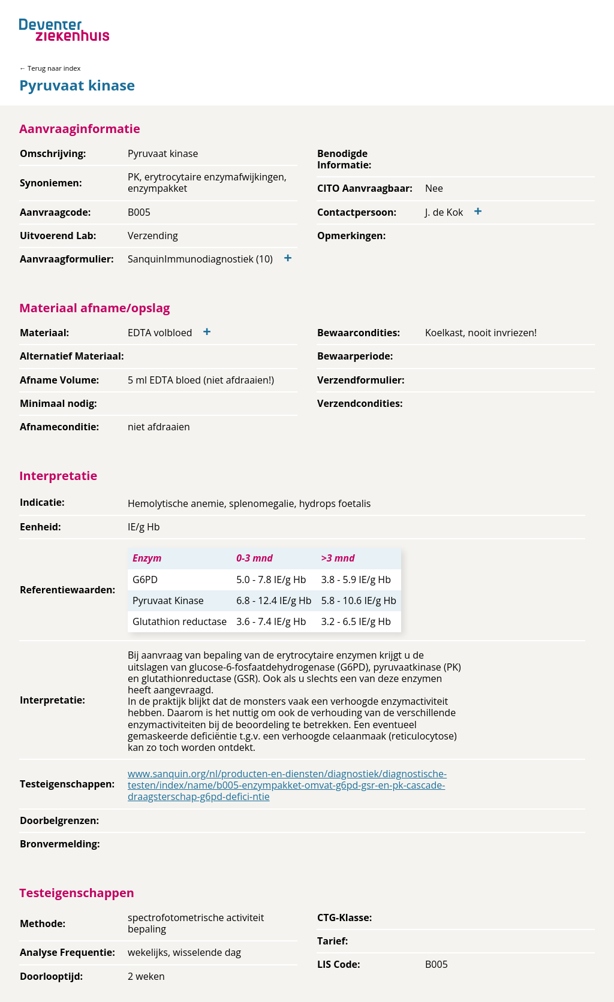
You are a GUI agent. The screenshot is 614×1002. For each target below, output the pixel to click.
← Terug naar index (49, 68)
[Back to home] (64, 30)
